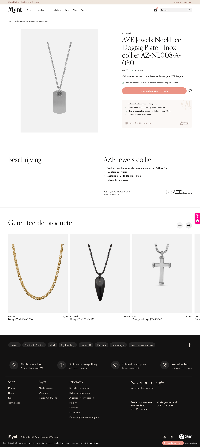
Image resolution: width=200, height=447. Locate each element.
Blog (75, 10)
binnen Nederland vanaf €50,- (149, 111)
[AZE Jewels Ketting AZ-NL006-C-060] (38, 273)
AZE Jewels (127, 33)
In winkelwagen (154, 91)
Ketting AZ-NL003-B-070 (82, 319)
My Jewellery (67, 345)
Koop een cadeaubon (142, 345)
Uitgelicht (56, 10)
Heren (11, 392)
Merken (42, 10)
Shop (30, 10)
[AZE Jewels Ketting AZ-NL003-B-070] (100, 273)
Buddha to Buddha (34, 345)
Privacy (73, 402)
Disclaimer (74, 412)
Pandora (101, 345)
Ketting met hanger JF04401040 (147, 319)
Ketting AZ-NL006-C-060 (20, 319)
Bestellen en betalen (79, 387)
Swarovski (86, 345)
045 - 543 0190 (165, 405)
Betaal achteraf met (139, 114)
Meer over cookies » (190, 443)
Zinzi (52, 345)
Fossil (134, 316)
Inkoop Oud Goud (48, 397)
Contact (84, 10)
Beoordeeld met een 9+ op (146, 107)
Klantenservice (46, 387)
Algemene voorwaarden (81, 397)
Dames (11, 387)
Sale (67, 10)
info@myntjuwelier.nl (167, 402)
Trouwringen (118, 345)
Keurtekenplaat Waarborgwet (84, 417)
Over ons (43, 392)
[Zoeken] (176, 10)
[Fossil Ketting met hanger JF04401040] (162, 273)
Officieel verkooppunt (142, 103)
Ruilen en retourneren (79, 392)
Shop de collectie (34, 2)
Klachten (73, 407)
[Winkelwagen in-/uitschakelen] (155, 10)
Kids (10, 397)
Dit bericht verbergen (173, 443)
